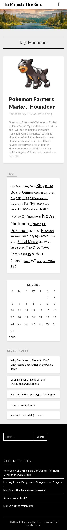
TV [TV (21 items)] (29, 254)
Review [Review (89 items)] (47, 230)
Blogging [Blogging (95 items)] (44, 185)
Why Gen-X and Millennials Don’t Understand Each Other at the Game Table (32, 365)
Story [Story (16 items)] (22, 247)
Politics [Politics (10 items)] (31, 231)
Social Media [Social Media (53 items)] (28, 241)
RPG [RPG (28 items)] (52, 236)
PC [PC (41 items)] (44, 224)
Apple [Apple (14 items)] (33, 186)
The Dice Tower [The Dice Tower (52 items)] (38, 247)
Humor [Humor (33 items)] (23, 209)
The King (46, 113)
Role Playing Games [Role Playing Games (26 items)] (35, 236)
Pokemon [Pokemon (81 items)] (19, 230)
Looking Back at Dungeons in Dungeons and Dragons (32, 482)
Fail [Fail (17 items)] (21, 203)
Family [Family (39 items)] (29, 203)
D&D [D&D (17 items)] (18, 198)
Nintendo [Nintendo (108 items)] (20, 223)
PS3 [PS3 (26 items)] (37, 230)
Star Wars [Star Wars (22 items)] (45, 241)
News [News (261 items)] (48, 216)
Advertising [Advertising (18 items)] (22, 186)
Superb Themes (34, 524)
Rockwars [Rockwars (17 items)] (16, 236)
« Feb (12, 336)
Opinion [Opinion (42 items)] (35, 224)
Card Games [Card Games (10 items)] (50, 193)
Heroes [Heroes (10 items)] (14, 209)
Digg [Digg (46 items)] (25, 198)
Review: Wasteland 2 (23, 404)
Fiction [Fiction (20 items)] (38, 203)
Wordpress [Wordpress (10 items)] (42, 261)
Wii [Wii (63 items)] (34, 260)
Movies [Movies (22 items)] (36, 216)
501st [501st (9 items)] (13, 186)
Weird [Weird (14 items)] (27, 261)
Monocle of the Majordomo (27, 415)
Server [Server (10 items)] (14, 242)
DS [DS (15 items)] (31, 198)
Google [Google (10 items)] (46, 204)
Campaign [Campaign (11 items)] (38, 192)
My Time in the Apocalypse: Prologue (33, 394)
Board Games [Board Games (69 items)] (22, 192)
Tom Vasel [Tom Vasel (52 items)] (19, 254)
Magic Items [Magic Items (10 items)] (33, 209)
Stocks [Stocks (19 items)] (14, 247)
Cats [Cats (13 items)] (13, 198)
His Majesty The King (22, 4)
